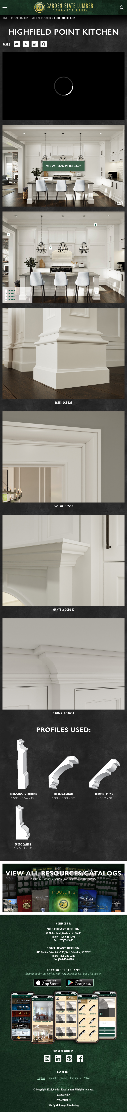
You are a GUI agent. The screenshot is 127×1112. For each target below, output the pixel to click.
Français (63, 1078)
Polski (87, 1078)
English (41, 1078)
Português (75, 1078)
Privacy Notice (63, 1100)
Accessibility (63, 1094)
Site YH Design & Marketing (63, 1105)
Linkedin (58, 1058)
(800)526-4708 (67, 936)
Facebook (80, 1058)
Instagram (47, 1058)
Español (52, 1078)
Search (122, 7)
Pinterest (69, 1058)
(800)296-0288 (67, 956)
